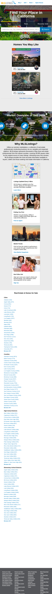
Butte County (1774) (9, 358)
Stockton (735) (8, 343)
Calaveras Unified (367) (10, 474)
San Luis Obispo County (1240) (12, 395)
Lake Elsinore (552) (9, 312)
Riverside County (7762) (10, 383)
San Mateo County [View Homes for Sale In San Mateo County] (7, 578)
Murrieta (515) (8, 322)
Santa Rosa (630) (9, 340)
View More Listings (26, 98)
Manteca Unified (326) (10, 494)
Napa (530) (7, 324)
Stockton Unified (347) (10, 517)
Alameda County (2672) (10, 356)
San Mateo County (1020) (11, 397)
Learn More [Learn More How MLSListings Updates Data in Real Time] (17, 190)
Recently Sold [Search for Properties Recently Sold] (43, 24)
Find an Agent (18, 220)
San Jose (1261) (8, 338)
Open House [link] (39, 2)
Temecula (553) (8, 345)
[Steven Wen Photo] (36, 66)
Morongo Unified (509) (10, 437)
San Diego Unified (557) (10, 452)
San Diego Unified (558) (10, 510)
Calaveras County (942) (10, 360)
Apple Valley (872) (9, 302)
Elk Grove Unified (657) (10, 423)
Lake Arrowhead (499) (10, 310)
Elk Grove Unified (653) (10, 480)
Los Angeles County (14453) (11, 371)
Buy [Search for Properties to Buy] (9, 24)
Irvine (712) (7, 308)
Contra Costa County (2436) (11, 362)
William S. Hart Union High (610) (13, 462)
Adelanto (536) (8, 300)
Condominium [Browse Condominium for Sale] (31, 578)
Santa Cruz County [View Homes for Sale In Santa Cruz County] (7, 575)
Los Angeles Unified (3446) (11, 433)
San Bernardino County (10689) (12, 387)
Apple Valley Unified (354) (11, 470)
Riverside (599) (8, 330)
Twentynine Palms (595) (10, 347)
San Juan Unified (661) (10, 456)
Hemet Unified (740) (9, 425)
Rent (30, 2)
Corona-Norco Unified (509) (11, 417)
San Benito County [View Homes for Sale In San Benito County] (7, 582)
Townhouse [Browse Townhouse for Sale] (31, 577)
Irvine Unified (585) (9, 427)
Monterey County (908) (10, 377)
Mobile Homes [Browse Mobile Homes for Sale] (31, 583)
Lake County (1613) (9, 368)
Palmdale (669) (8, 328)
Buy (19, 2)
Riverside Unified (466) (10, 448)
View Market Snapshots (21, 252)
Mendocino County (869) (10, 373)
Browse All (7, 351)
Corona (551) (7, 304)
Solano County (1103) (10, 401)
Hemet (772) (7, 306)
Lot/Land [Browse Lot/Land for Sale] (30, 582)
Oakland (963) (8, 326)
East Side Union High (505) (11, 419)
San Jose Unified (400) (10, 454)
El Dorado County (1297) (10, 364)
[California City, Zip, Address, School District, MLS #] (20, 29)
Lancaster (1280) (8, 314)
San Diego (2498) (9, 334)
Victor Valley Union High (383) (12, 460)
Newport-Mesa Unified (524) (11, 440)
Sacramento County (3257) (11, 385)
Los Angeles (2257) (9, 318)
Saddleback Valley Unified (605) (12, 450)
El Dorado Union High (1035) (12, 421)
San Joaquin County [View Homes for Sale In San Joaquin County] (7, 580)
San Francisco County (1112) (12, 391)
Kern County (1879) (9, 366)
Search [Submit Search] (45, 29)
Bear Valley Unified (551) (10, 413)
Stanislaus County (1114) (11, 405)
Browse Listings (6, 585)
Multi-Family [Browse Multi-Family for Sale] (31, 580)
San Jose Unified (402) (10, 512)
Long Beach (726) (9, 316)
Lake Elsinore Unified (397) (11, 486)
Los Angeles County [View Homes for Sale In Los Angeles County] (7, 583)
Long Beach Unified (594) (11, 431)
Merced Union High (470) (11, 435)
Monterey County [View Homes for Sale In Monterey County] (6, 577)
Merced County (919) (9, 375)
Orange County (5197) (10, 379)
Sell (25, 2)
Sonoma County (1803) (10, 403)
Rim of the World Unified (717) (12, 446)
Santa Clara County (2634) (11, 399)
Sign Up (16, 283)
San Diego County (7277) (11, 389)
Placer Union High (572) (10, 444)
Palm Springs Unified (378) (11, 442)
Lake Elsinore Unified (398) (11, 429)
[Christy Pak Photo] (36, 90)
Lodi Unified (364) (9, 488)
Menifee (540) (7, 320)
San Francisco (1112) (10, 336)
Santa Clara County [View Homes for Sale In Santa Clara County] (7, 573)
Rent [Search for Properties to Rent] (26, 24)
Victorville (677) (8, 349)
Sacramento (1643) (9, 332)
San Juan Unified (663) (10, 515)
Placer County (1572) (10, 381)
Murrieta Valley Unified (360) (11, 498)
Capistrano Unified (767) (10, 415)
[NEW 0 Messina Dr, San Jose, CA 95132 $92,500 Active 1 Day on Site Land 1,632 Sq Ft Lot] (26, 81)
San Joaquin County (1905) (11, 393)
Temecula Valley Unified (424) (12, 458)
